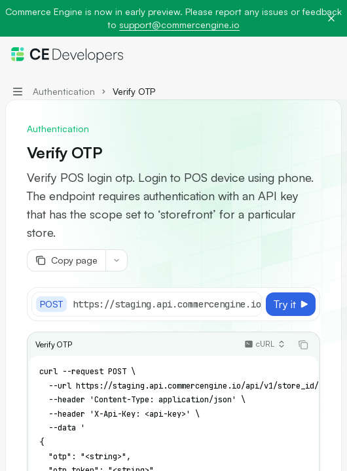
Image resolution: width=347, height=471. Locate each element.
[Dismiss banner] (331, 18)
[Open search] (305, 54)
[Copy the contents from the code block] (303, 344)
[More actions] (330, 55)
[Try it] (291, 304)
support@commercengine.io (179, 24)
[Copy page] (66, 260)
